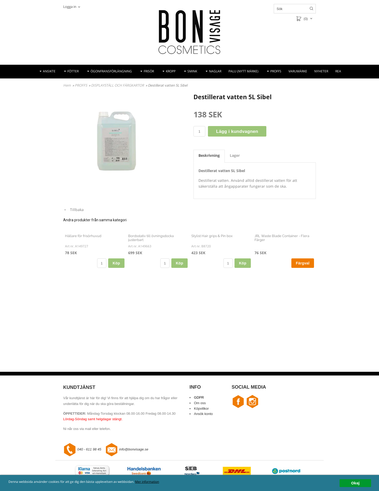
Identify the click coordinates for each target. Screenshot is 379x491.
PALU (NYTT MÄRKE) (243, 71)
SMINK (192, 71)
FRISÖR (149, 71)
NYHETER (321, 71)
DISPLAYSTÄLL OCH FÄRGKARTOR (118, 85)
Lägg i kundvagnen (237, 131)
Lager (235, 155)
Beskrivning (209, 155)
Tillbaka (73, 209)
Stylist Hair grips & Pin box (212, 296)
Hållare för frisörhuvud (83, 296)
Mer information (177, 481)
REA (338, 71)
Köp (116, 323)
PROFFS (275, 71)
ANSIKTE (49, 71)
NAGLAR (215, 71)
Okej (355, 482)
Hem (67, 85)
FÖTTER (73, 71)
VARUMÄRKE (297, 71)
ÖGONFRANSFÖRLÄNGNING (111, 71)
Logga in (69, 6)
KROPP (171, 71)
